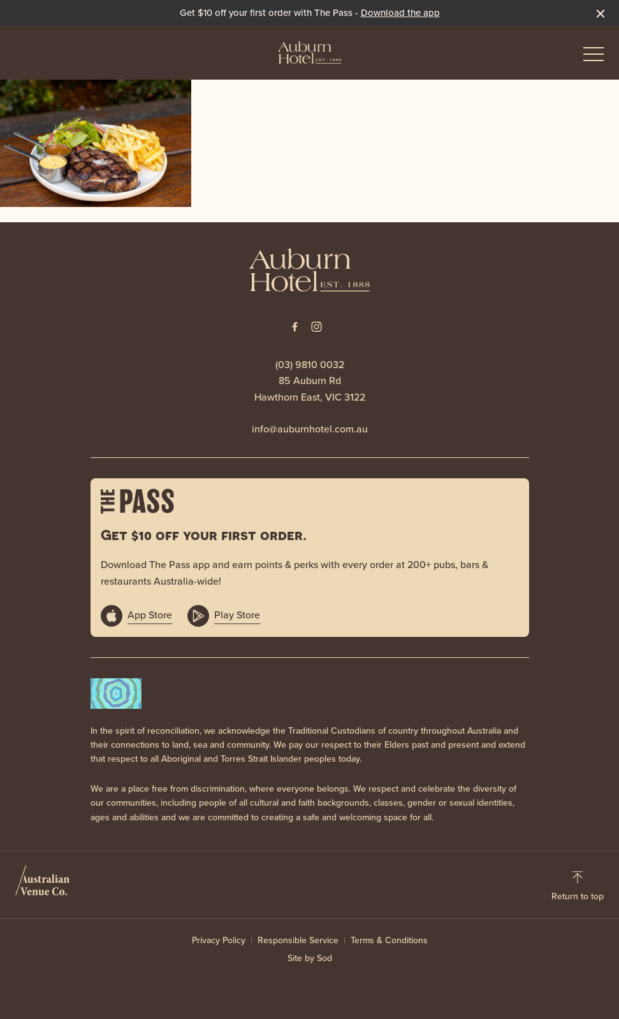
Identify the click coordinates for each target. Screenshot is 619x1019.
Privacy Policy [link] (218, 940)
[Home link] (310, 52)
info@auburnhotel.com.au (310, 429)
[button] (593, 57)
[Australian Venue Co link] (42, 885)
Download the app (400, 13)
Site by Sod (310, 958)
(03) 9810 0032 (309, 364)
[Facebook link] (295, 326)
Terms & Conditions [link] (389, 940)
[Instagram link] (316, 326)
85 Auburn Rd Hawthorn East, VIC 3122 (309, 388)
